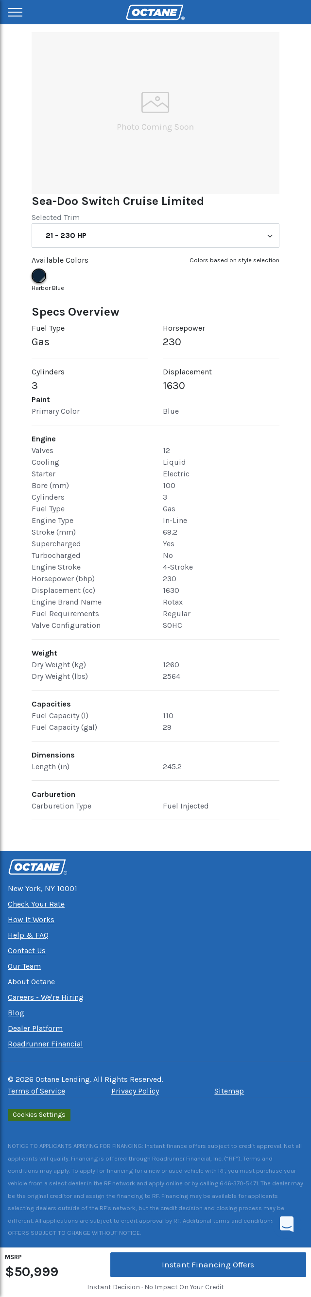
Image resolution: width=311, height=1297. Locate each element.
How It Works (31, 919)
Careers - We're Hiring (46, 997)
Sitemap (229, 1090)
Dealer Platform (35, 1028)
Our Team (24, 966)
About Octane (31, 981)
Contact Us (27, 950)
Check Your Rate (36, 904)
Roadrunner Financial (45, 1043)
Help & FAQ (28, 935)
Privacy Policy (135, 1090)
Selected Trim (56, 217)
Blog (16, 1012)
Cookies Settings (39, 1115)
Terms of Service (36, 1090)
